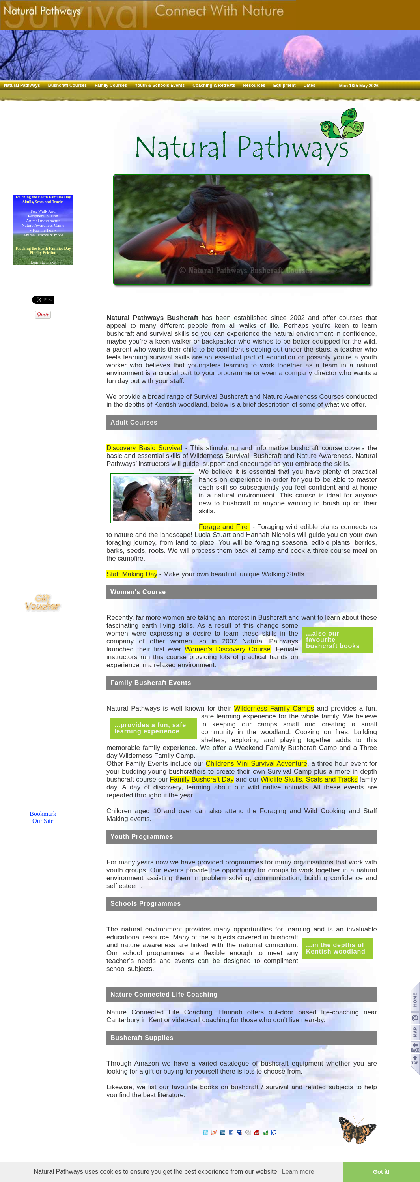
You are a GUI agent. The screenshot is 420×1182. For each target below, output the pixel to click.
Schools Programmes (145, 903)
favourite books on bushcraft (215, 1087)
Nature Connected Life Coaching (164, 994)
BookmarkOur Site (43, 817)
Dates (309, 85)
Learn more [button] (298, 1171)
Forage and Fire (224, 527)
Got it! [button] (381, 1172)
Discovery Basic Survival (144, 448)
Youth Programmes (141, 836)
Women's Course (138, 592)
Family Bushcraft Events (150, 682)
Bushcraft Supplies (142, 1037)
